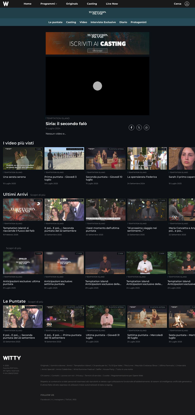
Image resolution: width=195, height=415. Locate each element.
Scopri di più (37, 194)
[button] (49, 4)
